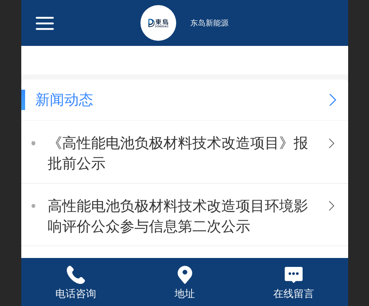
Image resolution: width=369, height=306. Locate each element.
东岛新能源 (209, 23)
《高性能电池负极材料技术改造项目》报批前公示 (178, 153)
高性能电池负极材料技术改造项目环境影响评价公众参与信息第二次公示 (178, 216)
